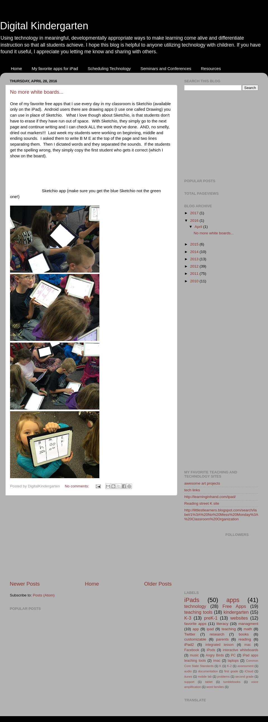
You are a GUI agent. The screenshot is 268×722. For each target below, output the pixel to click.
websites (239, 617)
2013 (195, 259)
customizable (195, 639)
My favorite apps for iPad (55, 68)
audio (188, 671)
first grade (231, 671)
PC (233, 655)
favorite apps (195, 624)
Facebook (191, 650)
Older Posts (158, 584)
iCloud (249, 671)
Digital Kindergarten (44, 26)
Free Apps (234, 606)
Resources (211, 68)
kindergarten (236, 612)
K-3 (187, 617)
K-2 (229, 666)
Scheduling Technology (109, 68)
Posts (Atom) (44, 595)
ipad (210, 629)
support (189, 682)
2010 (195, 281)
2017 (195, 213)
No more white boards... (36, 92)
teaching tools (198, 612)
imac (217, 661)
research (217, 634)
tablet (208, 682)
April (199, 227)
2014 (195, 252)
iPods (211, 650)
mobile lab (205, 676)
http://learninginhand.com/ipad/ (210, 497)
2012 (195, 266)
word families (215, 687)
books (244, 634)
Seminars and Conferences (165, 68)
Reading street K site (201, 503)
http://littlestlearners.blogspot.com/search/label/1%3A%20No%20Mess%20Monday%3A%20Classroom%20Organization (221, 514)
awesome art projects (202, 483)
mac (247, 645)
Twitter (189, 634)
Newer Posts (25, 584)
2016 (195, 220)
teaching (229, 629)
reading (244, 639)
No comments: (77, 486)
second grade (244, 676)
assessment (246, 666)
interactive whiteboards (240, 650)
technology (195, 606)
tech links (192, 490)
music (194, 655)
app (196, 629)
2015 (195, 244)
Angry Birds (215, 655)
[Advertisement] (91, 538)
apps (233, 599)
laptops (233, 661)
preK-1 (211, 617)
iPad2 (189, 644)
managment (248, 624)
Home (16, 68)
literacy (222, 624)
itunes (188, 676)
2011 (195, 273)
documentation (208, 671)
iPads (191, 599)
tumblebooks (231, 682)
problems (223, 676)
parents (222, 639)
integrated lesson (219, 645)
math (248, 629)
